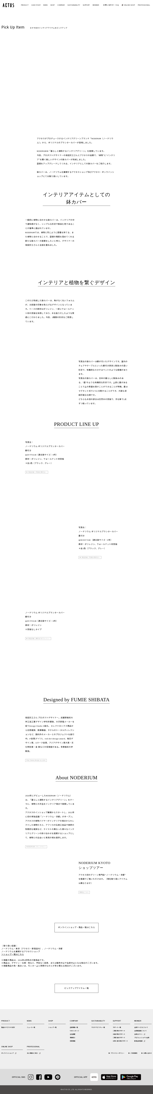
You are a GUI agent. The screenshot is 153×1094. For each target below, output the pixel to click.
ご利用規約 (133, 1053)
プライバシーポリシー (117, 1053)
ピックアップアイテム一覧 (76, 988)
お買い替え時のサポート (120, 1041)
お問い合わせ (147, 1053)
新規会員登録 (139, 1041)
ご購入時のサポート (119, 1031)
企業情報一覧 (74, 1027)
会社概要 (72, 1034)
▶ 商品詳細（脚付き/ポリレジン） (38, 638)
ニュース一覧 (31, 1027)
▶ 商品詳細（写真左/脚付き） (36, 472)
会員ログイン (139, 1034)
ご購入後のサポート (119, 1038)
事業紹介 (72, 1038)
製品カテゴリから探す (8, 1027)
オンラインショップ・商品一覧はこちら (76, 927)
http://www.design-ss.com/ (36, 760)
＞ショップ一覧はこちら (12, 954)
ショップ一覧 (52, 1027)
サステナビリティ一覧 (98, 1027)
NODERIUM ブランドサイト (36, 846)
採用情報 (72, 1041)
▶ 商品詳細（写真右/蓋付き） (90, 557)
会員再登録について (140, 1031)
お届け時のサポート (119, 1034)
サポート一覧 (117, 1027)
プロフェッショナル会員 (141, 1038)
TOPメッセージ (74, 1031)
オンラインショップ (8, 1053)
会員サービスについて (141, 1027)
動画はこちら (84, 892)
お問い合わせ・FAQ (111, 5)
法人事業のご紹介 (33, 1053)
